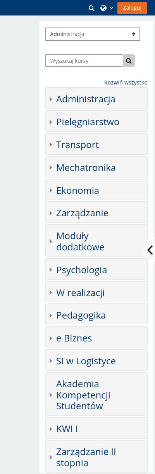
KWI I (67, 428)
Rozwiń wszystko (126, 82)
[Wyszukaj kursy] (84, 60)
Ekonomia (77, 190)
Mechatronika (86, 167)
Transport (77, 144)
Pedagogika (81, 315)
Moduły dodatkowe (80, 241)
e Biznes (74, 337)
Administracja (85, 98)
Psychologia (81, 269)
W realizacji (80, 292)
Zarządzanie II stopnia (86, 457)
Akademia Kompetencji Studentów (83, 394)
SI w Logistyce (86, 360)
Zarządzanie (82, 212)
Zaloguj (132, 7)
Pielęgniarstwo (88, 121)
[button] (92, 8)
